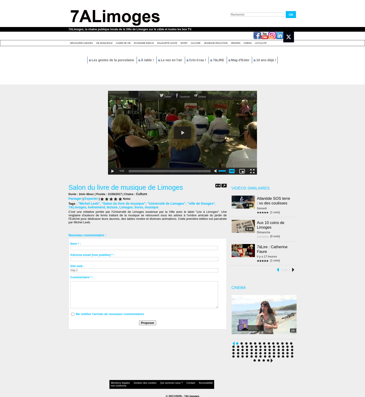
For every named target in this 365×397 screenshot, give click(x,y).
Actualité (261, 43)
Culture (196, 43)
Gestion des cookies (137, 382)
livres (116, 206)
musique (127, 206)
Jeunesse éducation (216, 43)
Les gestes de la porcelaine (112, 60)
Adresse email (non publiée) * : (92, 254)
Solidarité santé (167, 43)
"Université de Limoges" (159, 203)
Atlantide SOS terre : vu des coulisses (275, 200)
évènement (76, 206)
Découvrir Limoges (81, 43)
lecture (91, 206)
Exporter (89, 198)
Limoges (104, 206)
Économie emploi (144, 43)
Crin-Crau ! (197, 60)
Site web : (77, 265)
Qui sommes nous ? (157, 382)
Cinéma (248, 43)
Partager (74, 198)
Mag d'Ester (239, 60)
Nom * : (75, 242)
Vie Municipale (104, 43)
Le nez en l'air (170, 60)
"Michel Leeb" (88, 203)
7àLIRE (217, 60)
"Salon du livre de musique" (120, 203)
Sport (184, 43)
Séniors (235, 43)
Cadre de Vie (123, 43)
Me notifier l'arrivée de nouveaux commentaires (110, 313)
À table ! (147, 60)
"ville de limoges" (191, 203)
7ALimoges (214, 203)
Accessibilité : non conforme (191, 382)
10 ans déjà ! (265, 60)
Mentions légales (118, 382)
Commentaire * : (82, 276)
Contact (173, 382)
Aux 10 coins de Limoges (271, 224)
